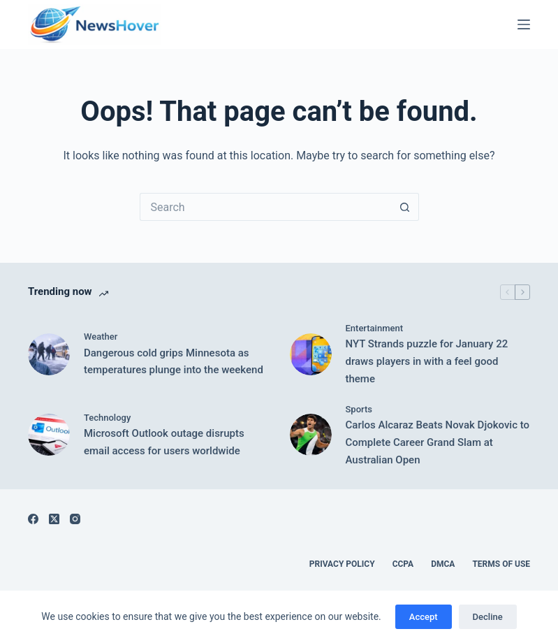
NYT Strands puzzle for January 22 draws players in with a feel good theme (427, 361)
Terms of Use (501, 564)
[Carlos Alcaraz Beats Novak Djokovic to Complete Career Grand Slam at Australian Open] (311, 435)
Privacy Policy (342, 564)
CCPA (403, 564)
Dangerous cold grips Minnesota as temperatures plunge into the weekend (173, 362)
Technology (107, 417)
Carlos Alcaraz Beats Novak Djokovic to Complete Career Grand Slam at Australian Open (438, 442)
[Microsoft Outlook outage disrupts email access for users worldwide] (49, 435)
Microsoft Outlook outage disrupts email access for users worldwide (164, 442)
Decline (488, 617)
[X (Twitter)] (54, 519)
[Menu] (523, 24)
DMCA (443, 564)
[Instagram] (75, 519)
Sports (359, 409)
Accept (423, 617)
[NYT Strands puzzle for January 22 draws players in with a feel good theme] (311, 354)
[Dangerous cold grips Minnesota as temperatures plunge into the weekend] (49, 354)
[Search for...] (265, 207)
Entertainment (375, 328)
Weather (100, 336)
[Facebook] (33, 519)
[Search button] (405, 207)
